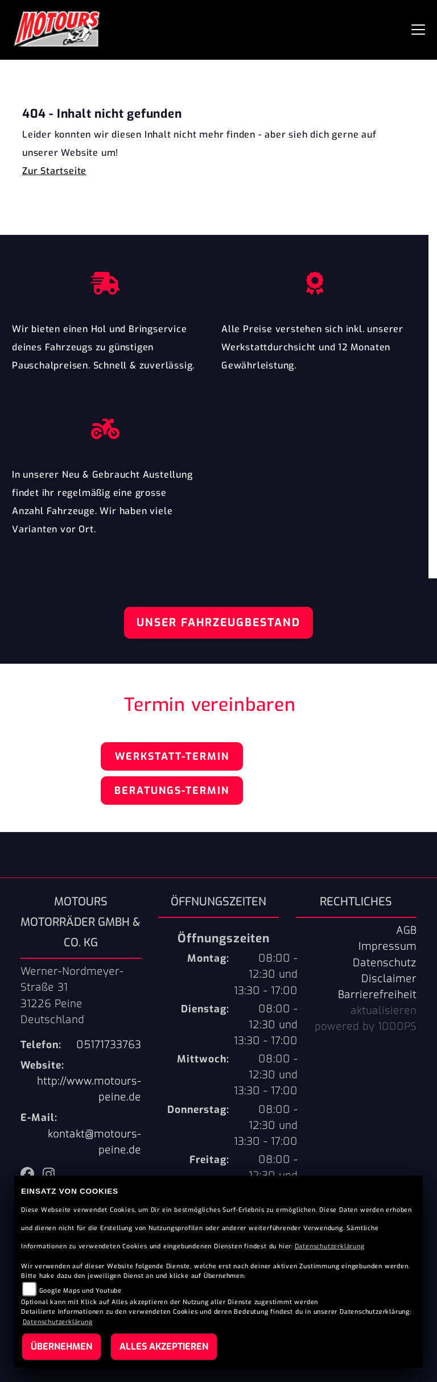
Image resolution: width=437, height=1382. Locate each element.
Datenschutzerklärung (330, 1246)
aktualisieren (384, 1010)
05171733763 (108, 1045)
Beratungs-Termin (171, 790)
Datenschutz (385, 963)
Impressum (387, 946)
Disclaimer (389, 979)
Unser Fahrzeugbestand (218, 622)
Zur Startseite (54, 171)
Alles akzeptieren (163, 1346)
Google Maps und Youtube (80, 1290)
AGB (406, 930)
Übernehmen (61, 1346)
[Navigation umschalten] (418, 29)
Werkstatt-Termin (172, 756)
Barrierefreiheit (377, 995)
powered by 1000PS (366, 1026)
